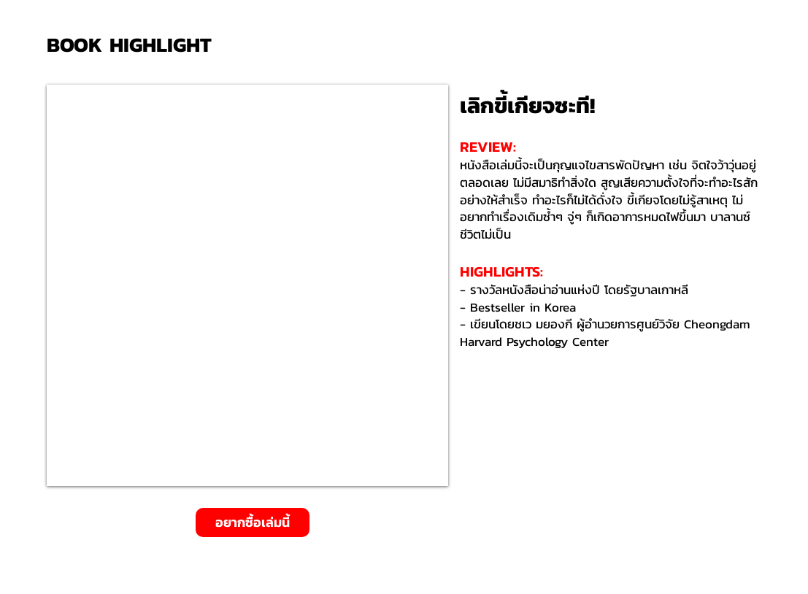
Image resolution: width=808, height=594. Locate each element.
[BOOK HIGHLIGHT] (134, 45)
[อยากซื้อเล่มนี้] (252, 522)
